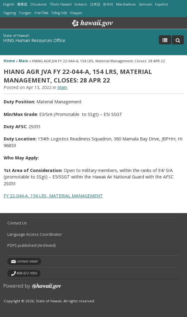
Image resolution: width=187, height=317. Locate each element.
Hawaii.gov (92, 23)
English (8, 4)
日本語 (95, 4)
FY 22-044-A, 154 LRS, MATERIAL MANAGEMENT (53, 196)
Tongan (25, 12)
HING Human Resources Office (34, 40)
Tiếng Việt (59, 12)
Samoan (145, 4)
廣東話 (22, 4)
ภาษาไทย (41, 12)
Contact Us (17, 223)
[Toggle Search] (178, 39)
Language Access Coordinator (34, 234)
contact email (27, 261)
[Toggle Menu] (165, 39)
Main (23, 61)
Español (161, 4)
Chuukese (38, 4)
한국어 (108, 4)
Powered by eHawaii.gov (32, 289)
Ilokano (80, 4)
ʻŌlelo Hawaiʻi (61, 4)
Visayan (76, 12)
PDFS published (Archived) (31, 245)
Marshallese (126, 4)
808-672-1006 (27, 273)
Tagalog (9, 12)
